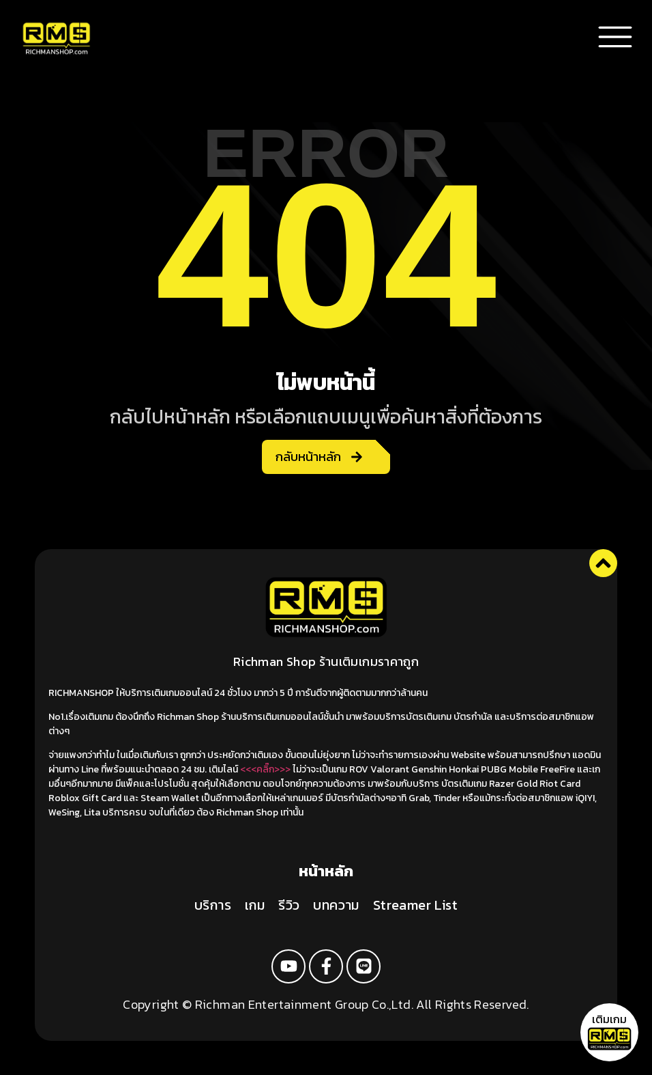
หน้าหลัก (326, 871)
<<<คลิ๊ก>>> (265, 769)
